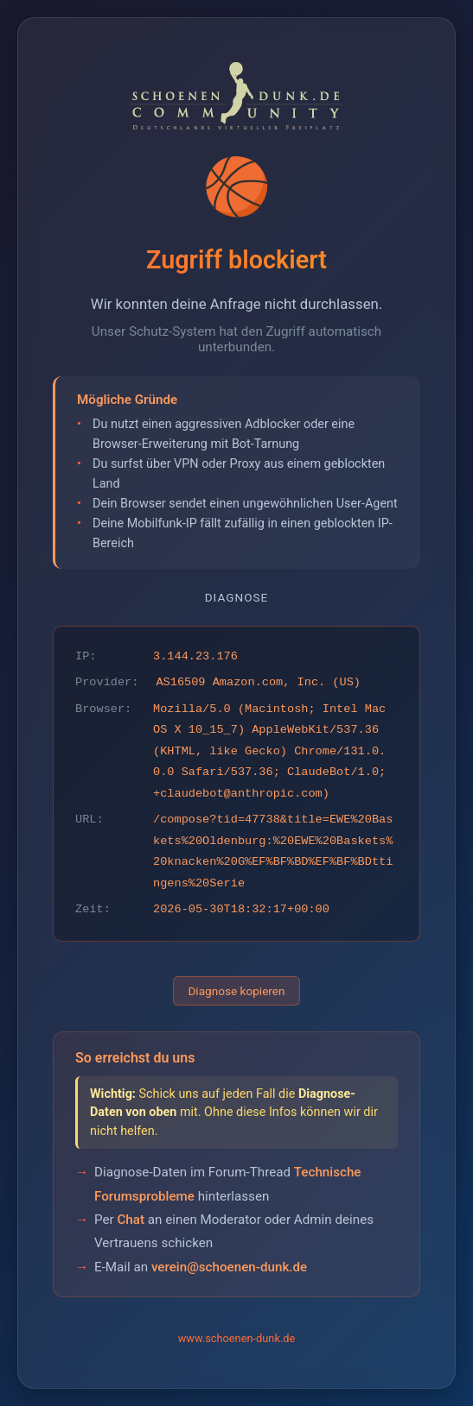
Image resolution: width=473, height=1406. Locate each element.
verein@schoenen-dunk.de (229, 1267)
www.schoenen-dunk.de (237, 1338)
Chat (130, 1219)
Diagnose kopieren (236, 991)
